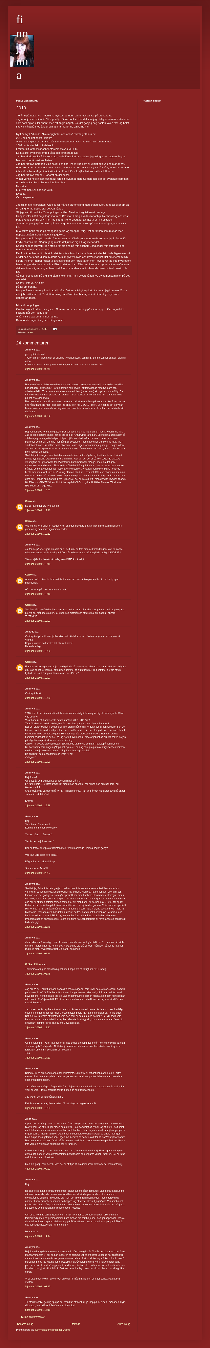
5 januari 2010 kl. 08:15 (37, 1286)
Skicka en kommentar (32, 1317)
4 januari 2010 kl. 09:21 (37, 1168)
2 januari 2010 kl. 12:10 (37, 510)
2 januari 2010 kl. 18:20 (37, 761)
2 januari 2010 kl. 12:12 (37, 533)
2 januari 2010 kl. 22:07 (37, 873)
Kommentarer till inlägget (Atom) (52, 1329)
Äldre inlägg (124, 1324)
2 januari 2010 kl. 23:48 (37, 926)
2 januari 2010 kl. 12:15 (37, 564)
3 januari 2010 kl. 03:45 (37, 973)
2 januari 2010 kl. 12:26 (37, 651)
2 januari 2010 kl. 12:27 (37, 677)
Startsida (75, 1324)
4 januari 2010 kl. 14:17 (37, 1236)
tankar (30, 332)
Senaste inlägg (25, 1324)
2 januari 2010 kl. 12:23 (37, 620)
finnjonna (22, 47)
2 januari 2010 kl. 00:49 (37, 369)
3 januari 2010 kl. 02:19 (37, 953)
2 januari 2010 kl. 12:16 (37, 594)
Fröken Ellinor (33, 964)
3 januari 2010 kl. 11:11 (37, 1027)
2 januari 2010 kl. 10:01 (37, 490)
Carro (28, 501)
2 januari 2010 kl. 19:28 (37, 805)
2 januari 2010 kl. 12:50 (37, 698)
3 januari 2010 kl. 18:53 (37, 1108)
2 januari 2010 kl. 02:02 (37, 416)
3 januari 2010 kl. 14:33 (37, 1057)
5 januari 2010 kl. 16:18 (37, 1310)
